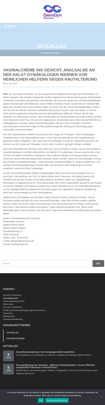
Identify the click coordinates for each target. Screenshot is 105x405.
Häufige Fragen (16, 338)
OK (40, 400)
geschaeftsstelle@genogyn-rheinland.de (27, 310)
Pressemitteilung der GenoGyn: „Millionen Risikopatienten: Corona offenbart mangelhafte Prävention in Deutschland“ (55, 366)
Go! (98, 263)
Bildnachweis (9, 316)
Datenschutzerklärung (12, 319)
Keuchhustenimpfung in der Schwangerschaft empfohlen (45, 352)
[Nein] (101, 396)
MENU (11, 26)
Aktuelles (13, 332)
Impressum (8, 313)
